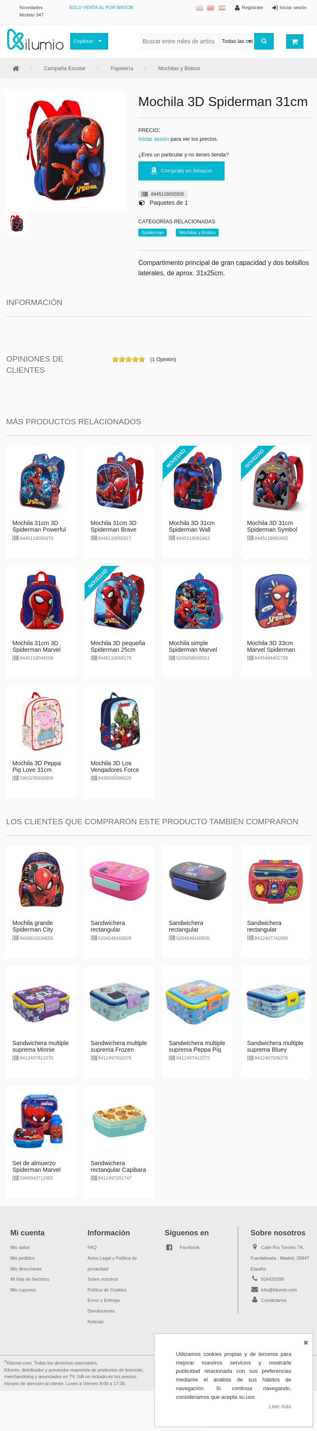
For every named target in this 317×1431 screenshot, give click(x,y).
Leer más (280, 1406)
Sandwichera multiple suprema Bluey (275, 1046)
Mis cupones (23, 1289)
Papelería (122, 68)
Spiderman (152, 232)
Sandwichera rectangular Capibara (118, 1166)
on (115, 359)
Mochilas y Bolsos (179, 68)
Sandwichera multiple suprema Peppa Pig (197, 1046)
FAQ (92, 1247)
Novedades (31, 7)
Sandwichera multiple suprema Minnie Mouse (40, 1050)
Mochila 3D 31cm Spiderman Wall (192, 526)
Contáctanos (274, 1300)
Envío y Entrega (104, 1300)
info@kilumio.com (279, 1289)
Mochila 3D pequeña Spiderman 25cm (118, 646)
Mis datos (20, 1247)
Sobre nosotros (103, 1279)
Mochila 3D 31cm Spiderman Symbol (272, 526)
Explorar (83, 41)
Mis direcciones (26, 1268)
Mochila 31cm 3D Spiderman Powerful (39, 526)
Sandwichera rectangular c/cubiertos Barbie (114, 929)
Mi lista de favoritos (29, 1279)
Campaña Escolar (65, 68)
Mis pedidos (22, 1258)
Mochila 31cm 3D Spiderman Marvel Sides (36, 650)
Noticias (96, 1321)
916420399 (272, 1279)
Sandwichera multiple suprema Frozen (119, 1046)
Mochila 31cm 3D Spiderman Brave (114, 526)
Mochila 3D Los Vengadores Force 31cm (115, 770)
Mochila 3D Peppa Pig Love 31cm (36, 766)
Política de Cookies (107, 1289)
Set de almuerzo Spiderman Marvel (36, 1166)
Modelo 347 (31, 14)
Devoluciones (101, 1310)
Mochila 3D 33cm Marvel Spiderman (271, 646)
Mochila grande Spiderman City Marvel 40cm (32, 929)
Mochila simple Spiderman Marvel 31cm (193, 650)
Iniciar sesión (153, 139)
